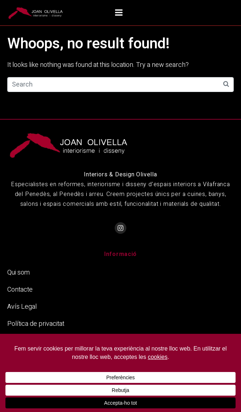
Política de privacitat (35, 324)
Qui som (18, 272)
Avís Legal (22, 307)
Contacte (20, 290)
